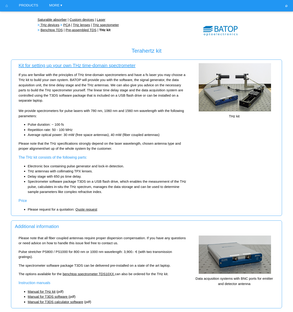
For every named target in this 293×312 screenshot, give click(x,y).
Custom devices (82, 20)
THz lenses (81, 25)
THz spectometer (106, 25)
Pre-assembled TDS (80, 30)
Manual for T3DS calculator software (55, 302)
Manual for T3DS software (48, 296)
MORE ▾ (55, 5)
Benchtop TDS (52, 30)
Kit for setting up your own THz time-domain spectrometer (77, 65)
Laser (101, 20)
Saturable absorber (52, 20)
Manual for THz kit (41, 291)
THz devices (49, 25)
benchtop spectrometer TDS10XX (89, 274)
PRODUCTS (28, 5)
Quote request (86, 209)
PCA (66, 25)
